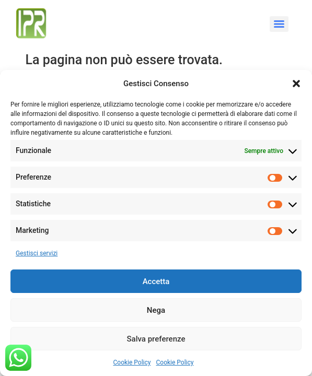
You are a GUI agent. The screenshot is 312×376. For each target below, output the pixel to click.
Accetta (156, 281)
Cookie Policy (132, 362)
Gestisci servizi (36, 253)
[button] (296, 83)
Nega (156, 310)
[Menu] (279, 24)
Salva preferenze (156, 339)
